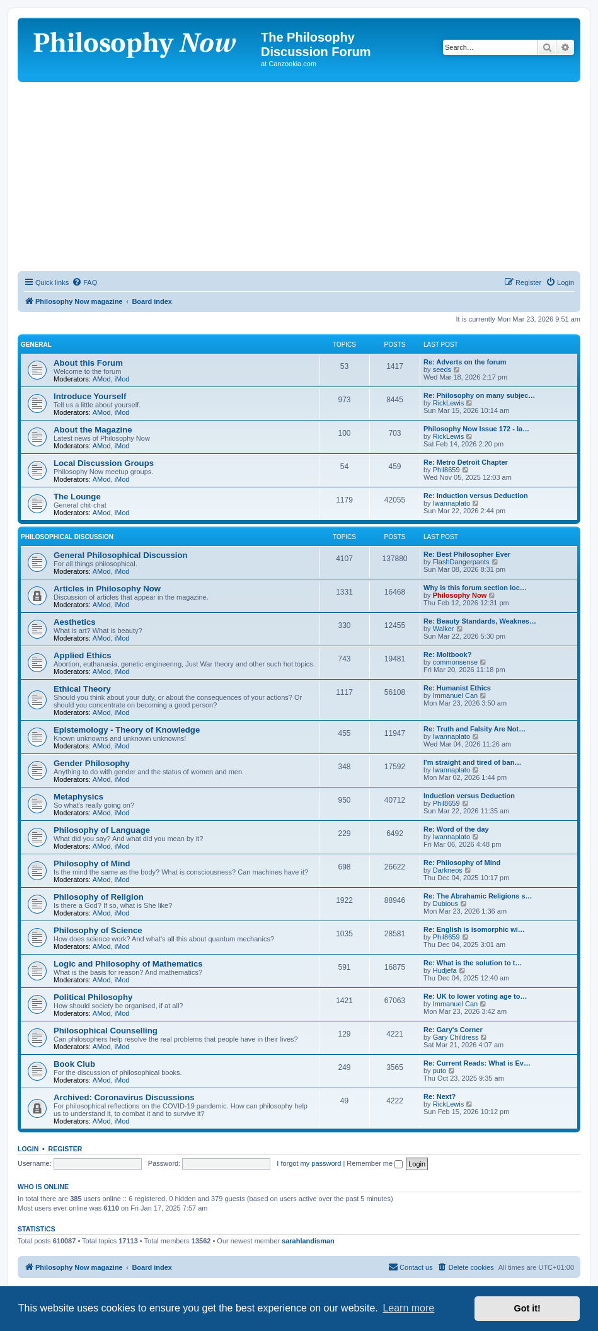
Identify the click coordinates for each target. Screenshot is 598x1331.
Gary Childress (456, 1037)
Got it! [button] (527, 1308)
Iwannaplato (451, 503)
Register (66, 1149)
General (36, 344)
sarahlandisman (308, 1241)
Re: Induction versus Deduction (475, 495)
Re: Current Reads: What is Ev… (477, 1063)
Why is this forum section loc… (475, 587)
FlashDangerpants (461, 562)
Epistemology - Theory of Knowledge (127, 730)
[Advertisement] (299, 176)
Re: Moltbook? (447, 654)
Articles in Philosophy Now (107, 588)
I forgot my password (309, 1163)
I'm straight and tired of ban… (472, 762)
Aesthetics (75, 622)
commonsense (455, 662)
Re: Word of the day (456, 829)
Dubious (445, 903)
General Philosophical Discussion (121, 555)
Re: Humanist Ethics (457, 688)
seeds (442, 369)
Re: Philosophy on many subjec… (479, 395)
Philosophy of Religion (99, 897)
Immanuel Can (455, 695)
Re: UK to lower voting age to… (475, 996)
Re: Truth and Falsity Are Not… (474, 729)
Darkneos (448, 870)
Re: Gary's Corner (453, 1029)
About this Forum (88, 363)
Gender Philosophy (92, 763)
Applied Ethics (83, 655)
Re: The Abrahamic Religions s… (477, 896)
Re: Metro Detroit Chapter (465, 462)
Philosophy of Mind (92, 863)
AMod (102, 379)
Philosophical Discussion (67, 536)
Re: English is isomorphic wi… (474, 929)
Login (28, 1149)
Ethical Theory (82, 689)
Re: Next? (439, 1096)
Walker (443, 628)
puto (439, 1070)
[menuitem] (84, 282)
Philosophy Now (460, 595)
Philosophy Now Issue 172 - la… (476, 429)
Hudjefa (445, 970)
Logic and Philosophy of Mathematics (128, 963)
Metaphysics (78, 796)
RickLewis (448, 403)
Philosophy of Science (98, 930)
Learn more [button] (408, 1308)
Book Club (74, 1064)
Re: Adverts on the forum (465, 362)
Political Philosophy (93, 997)
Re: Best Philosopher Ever (466, 554)
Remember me (375, 1163)
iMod (122, 379)
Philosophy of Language (102, 830)
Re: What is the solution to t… (472, 963)
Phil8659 (446, 470)
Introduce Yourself (90, 396)
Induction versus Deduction (469, 795)
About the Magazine (93, 429)
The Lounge (77, 496)
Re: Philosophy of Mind (461, 862)
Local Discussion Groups (104, 463)
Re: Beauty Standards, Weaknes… (479, 621)
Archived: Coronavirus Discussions (124, 1097)
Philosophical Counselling (106, 1030)
